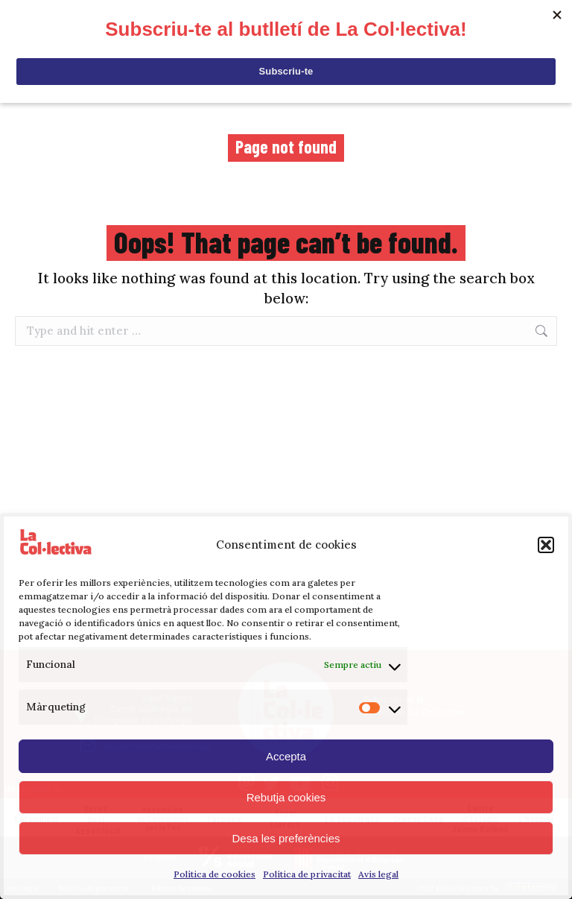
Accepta (286, 756)
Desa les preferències (286, 838)
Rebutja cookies (286, 797)
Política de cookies (214, 874)
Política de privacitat (307, 874)
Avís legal (378, 874)
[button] (545, 544)
